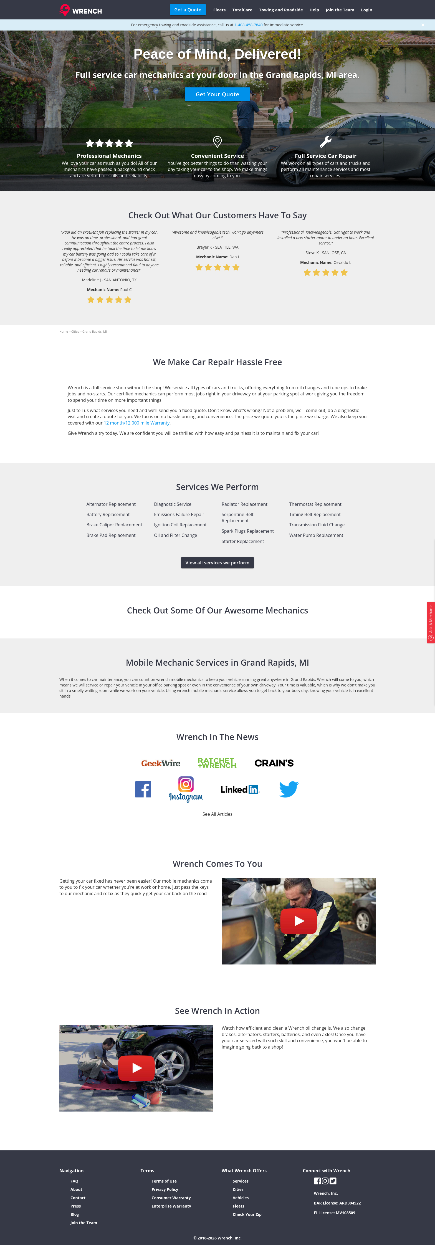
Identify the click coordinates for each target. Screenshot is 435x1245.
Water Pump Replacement (316, 535)
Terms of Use (164, 1181)
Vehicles (241, 1197)
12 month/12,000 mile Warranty (137, 423)
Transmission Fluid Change (317, 525)
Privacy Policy (165, 1189)
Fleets (219, 9)
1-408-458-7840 (248, 24)
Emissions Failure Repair (179, 514)
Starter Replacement (243, 541)
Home (63, 331)
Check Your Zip (247, 1214)
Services (241, 1181)
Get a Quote (187, 10)
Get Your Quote (217, 94)
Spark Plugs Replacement (248, 531)
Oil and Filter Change (175, 535)
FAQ (74, 1181)
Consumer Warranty (171, 1197)
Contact (78, 1197)
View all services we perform (218, 563)
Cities (75, 331)
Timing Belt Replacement (315, 514)
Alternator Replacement (111, 504)
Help (314, 9)
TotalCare (242, 9)
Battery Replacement (108, 514)
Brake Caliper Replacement (114, 525)
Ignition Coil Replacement (180, 525)
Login (366, 9)
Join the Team (340, 9)
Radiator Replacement (244, 504)
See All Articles (217, 814)
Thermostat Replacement (315, 504)
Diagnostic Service (172, 504)
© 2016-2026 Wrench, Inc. (217, 1238)
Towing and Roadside (281, 9)
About (76, 1189)
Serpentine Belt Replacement (238, 517)
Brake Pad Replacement (111, 535)
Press (75, 1206)
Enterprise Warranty (171, 1206)
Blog (74, 1214)
